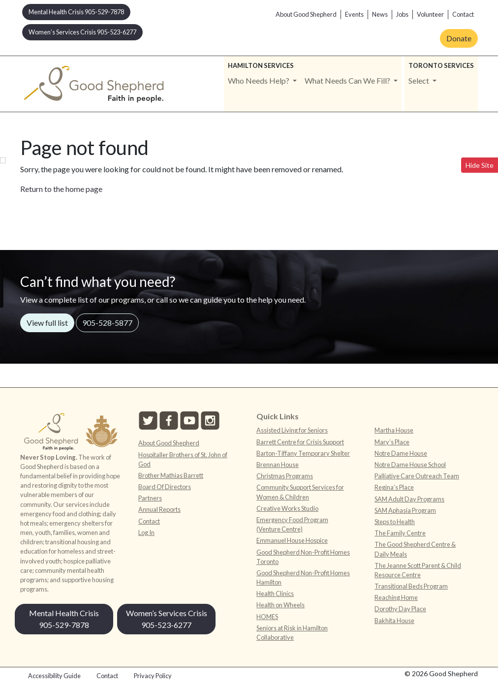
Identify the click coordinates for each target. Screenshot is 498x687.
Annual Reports (159, 509)
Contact (463, 14)
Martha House (393, 430)
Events (354, 14)
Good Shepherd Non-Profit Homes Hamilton (303, 577)
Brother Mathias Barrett (170, 475)
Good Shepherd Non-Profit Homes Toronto (303, 556)
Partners (150, 498)
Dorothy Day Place (400, 609)
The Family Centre (400, 533)
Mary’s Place (391, 442)
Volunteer (430, 14)
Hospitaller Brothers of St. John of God (182, 459)
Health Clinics (275, 593)
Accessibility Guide (54, 676)
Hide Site (480, 165)
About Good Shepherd (306, 14)
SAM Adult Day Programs (409, 499)
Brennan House (277, 464)
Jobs (402, 14)
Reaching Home (396, 597)
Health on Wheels (280, 605)
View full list (47, 322)
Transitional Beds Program (411, 586)
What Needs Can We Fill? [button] (348, 80)
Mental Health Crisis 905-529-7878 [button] (76, 12)
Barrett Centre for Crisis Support (300, 442)
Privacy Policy (153, 676)
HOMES (267, 617)
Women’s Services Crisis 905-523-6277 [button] (82, 32)
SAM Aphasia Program (405, 510)
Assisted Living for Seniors (292, 430)
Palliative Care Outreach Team (416, 476)
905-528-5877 (107, 322)
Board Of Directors (164, 487)
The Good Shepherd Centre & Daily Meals (415, 549)
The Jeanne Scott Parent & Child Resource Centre (417, 570)
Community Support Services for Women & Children (300, 491)
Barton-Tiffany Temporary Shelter (303, 453)
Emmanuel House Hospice (292, 540)
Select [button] (419, 80)
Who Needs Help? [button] (259, 80)
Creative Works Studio (287, 508)
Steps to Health (394, 522)
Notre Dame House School (410, 464)
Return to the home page (61, 188)
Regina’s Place (394, 487)
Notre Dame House (400, 453)
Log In (146, 532)
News (380, 14)
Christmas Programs (284, 476)
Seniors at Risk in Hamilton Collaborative (292, 632)
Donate (458, 38)
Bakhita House (394, 621)
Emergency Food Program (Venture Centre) (292, 524)
